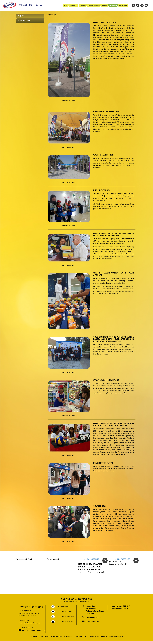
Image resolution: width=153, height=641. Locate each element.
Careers (104, 5)
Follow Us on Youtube (64, 622)
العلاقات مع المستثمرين (115, 636)
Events (21, 16)
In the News (113, 5)
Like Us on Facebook (63, 607)
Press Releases (24, 21)
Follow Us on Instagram (65, 617)
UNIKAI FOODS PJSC (91, 559)
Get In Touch (123, 5)
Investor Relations (94, 5)
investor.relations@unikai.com (34, 630)
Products (83, 5)
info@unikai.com (92, 621)
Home (65, 5)
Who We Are (73, 5)
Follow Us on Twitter (64, 612)
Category (33, 636)
